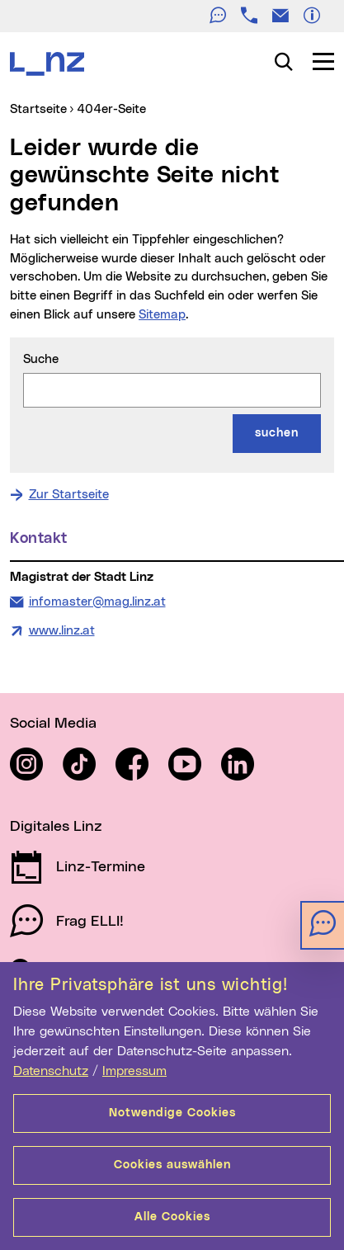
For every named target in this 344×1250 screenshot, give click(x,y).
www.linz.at (62, 631)
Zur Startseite (69, 494)
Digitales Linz (56, 826)
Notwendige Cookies (172, 1113)
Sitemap (162, 315)
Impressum (134, 1071)
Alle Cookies (172, 1217)
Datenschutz (50, 1071)
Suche (41, 359)
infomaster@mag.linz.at (97, 600)
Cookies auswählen (172, 1165)
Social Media (53, 723)
